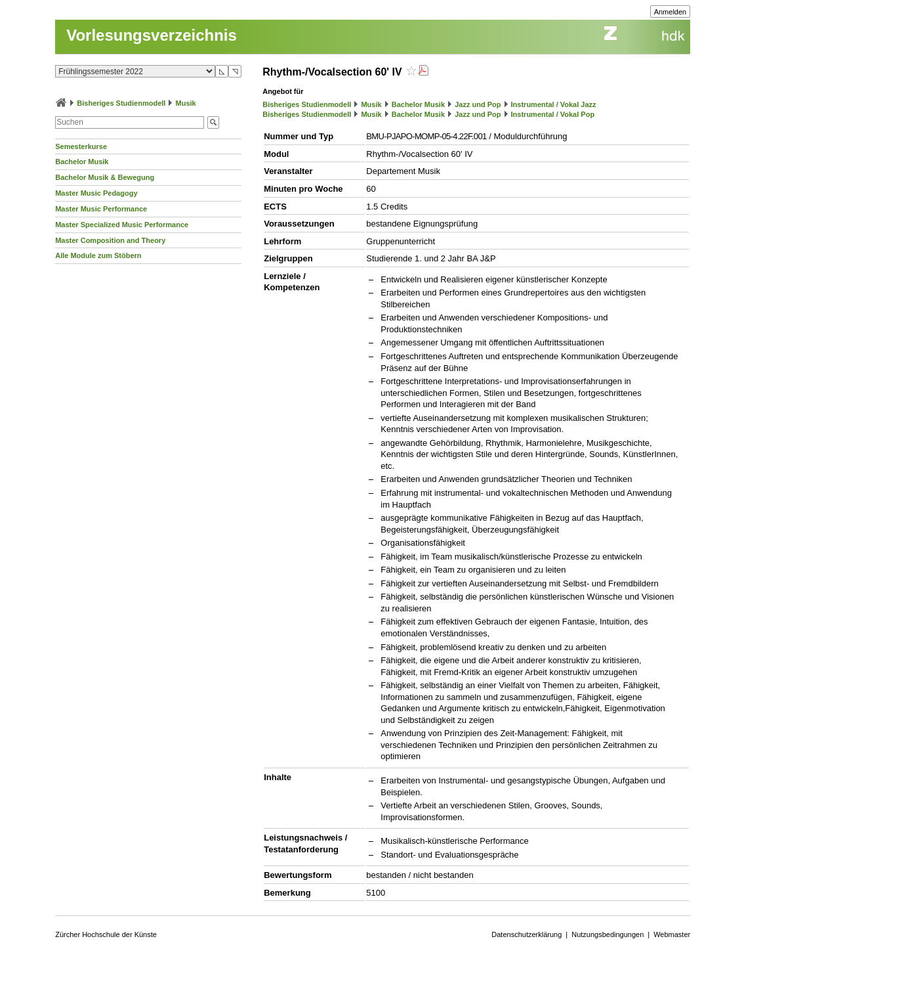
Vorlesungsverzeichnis (151, 35)
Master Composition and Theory (110, 240)
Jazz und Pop (478, 104)
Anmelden (670, 12)
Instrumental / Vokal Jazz (553, 104)
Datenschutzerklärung (526, 934)
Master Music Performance (101, 209)
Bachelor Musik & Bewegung (104, 177)
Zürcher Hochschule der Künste (106, 934)
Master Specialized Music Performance (121, 225)
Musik (186, 103)
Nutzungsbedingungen (607, 934)
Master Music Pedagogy (96, 193)
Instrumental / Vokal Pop (553, 114)
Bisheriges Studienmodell (121, 103)
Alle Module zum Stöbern (98, 255)
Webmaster (671, 934)
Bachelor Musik (81, 161)
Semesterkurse (81, 146)
